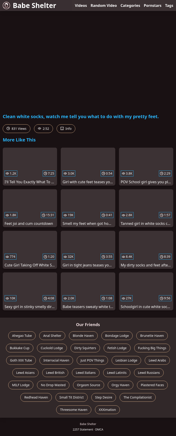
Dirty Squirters (85, 348)
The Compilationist (137, 397)
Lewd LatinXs (117, 372)
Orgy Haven (120, 385)
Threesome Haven (73, 409)
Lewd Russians (149, 372)
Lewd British (55, 372)
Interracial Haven (56, 360)
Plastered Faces (152, 385)
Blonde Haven (83, 335)
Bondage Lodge (117, 335)
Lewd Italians (85, 372)
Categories (130, 5)
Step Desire (103, 397)
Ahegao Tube (22, 335)
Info (65, 128)
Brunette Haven (152, 335)
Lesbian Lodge (126, 360)
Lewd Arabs (157, 360)
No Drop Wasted (53, 385)
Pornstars (152, 5)
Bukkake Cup (19, 348)
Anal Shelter (52, 335)
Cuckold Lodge (52, 348)
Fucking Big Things (152, 348)
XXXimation (107, 409)
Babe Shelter (29, 5)
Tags (169, 5)
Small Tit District (71, 397)
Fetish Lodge (117, 348)
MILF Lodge (21, 385)
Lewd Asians (25, 372)
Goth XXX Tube (21, 360)
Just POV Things (92, 360)
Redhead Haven (36, 397)
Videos (81, 5)
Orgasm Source (88, 385)
